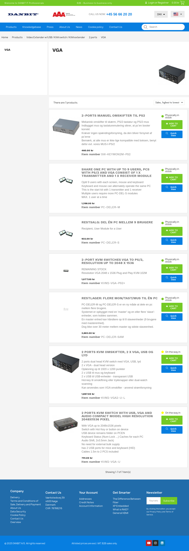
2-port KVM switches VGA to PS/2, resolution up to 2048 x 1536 (112, 261)
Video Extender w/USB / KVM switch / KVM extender (55, 37)
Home (4, 37)
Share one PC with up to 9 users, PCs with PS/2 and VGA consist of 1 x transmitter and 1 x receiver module (116, 172)
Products (11, 27)
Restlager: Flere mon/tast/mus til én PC (120, 298)
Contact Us (115, 27)
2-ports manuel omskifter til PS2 (113, 115)
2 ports (93, 37)
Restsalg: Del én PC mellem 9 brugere (117, 222)
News (79, 27)
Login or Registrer (157, 2)
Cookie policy (95, 27)
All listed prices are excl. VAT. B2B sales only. (94, 543)
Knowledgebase (31, 27)
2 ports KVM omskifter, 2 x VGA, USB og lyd (117, 353)
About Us (64, 27)
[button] (172, 124)
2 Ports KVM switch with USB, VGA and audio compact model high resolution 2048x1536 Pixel (117, 416)
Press (50, 27)
